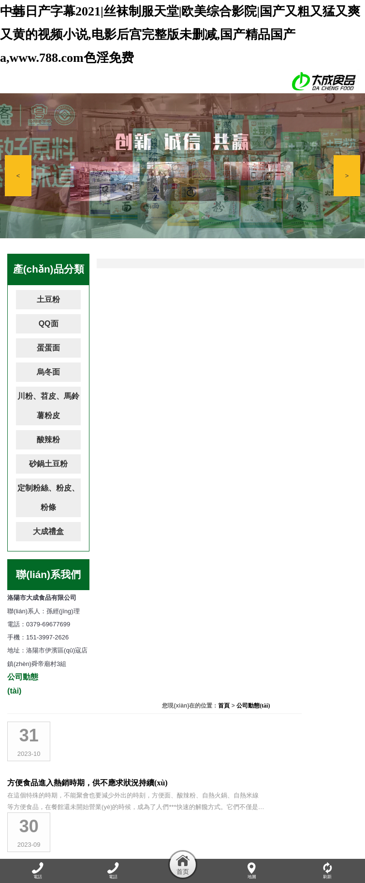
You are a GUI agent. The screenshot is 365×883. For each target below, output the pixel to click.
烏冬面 (48, 372)
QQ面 (48, 323)
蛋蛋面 (48, 348)
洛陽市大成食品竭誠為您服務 (190, 351)
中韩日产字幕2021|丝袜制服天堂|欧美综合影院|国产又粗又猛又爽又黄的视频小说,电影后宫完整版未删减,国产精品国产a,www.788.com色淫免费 (180, 34)
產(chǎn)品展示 (153, 852)
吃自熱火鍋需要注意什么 (182, 405)
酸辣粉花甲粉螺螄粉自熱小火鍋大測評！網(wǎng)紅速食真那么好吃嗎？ (246, 513)
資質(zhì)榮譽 (229, 852)
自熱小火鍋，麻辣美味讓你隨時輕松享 (206, 459)
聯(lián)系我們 (334, 852)
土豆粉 (48, 299)
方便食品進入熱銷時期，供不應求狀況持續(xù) (220, 296)
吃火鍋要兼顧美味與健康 (182, 567)
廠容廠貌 (192, 852)
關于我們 (73, 852)
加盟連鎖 (265, 852)
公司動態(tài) (340, 261)
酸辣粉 (48, 439)
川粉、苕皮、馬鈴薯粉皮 (48, 406)
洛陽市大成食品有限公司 (182, 621)
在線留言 (296, 852)
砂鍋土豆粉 (48, 464)
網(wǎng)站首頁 (33, 852)
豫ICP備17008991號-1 (252, 817)
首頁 (311, 261)
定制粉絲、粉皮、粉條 (48, 497)
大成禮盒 (48, 531)
